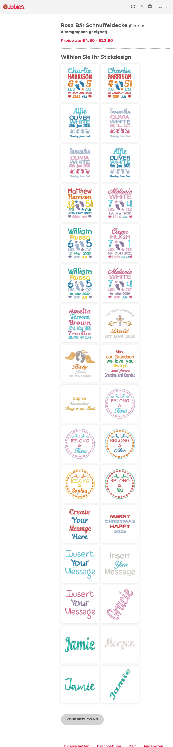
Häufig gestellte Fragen (151, 617)
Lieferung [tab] (72, 333)
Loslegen (10, 617)
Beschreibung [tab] (109, 321)
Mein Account (144, 610)
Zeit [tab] (132, 321)
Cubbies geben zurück (20, 610)
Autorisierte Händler (106, 610)
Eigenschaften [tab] (76, 321)
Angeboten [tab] (153, 321)
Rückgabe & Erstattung (108, 624)
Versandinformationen (107, 617)
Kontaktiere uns (15, 624)
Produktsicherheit (17, 636)
